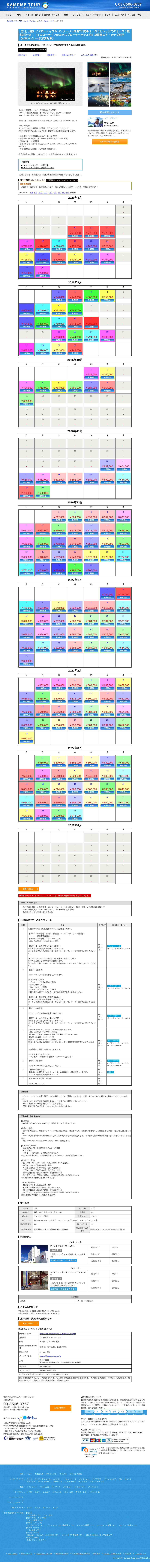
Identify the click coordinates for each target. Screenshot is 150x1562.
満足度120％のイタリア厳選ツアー (100, 1535)
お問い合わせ (28, 889)
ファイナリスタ (140, 1553)
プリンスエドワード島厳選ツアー (60, 1525)
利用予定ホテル (67, 55)
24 (42, 258)
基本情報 (56, 1250)
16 (26, 245)
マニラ (37, 1492)
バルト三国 (44, 1487)
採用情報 (128, 1553)
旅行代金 (21, 55)
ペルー (29, 1474)
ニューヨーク (70, 1482)
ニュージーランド (93, 15)
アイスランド (93, 1487)
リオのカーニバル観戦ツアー (47, 1535)
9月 (35, 193)
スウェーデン (80, 1487)
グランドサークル (97, 1482)
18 (59, 245)
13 (91, 232)
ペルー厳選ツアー (34, 1515)
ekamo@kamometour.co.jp (50, 1356)
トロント (128, 1479)
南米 (19, 15)
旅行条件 (50, 55)
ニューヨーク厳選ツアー (106, 1525)
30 (26, 272)
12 (75, 232)
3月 (63, 193)
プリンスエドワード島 (113, 1479)
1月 (55, 193)
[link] (90, 1450)
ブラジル (63, 1474)
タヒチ (107, 15)
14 (107, 232)
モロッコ (46, 1508)
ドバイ (29, 1508)
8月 (31, 193)
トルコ (37, 1508)
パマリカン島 (94, 1492)
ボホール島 (68, 1492)
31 (42, 272)
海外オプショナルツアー (36, 1540)
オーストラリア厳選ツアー (72, 1535)
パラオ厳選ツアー (34, 1530)
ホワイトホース (44, 1482)
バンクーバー (84, 1479)
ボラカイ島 (56, 1492)
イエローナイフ (70, 1479)
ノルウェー (67, 1487)
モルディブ (119, 15)
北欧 (66, 15)
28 (107, 258)
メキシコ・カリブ (33, 15)
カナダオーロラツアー (35, 1525)
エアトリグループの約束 (112, 1553)
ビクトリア (31, 1482)
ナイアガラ (96, 1479)
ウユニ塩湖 (39, 1474)
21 (107, 245)
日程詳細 (36, 55)
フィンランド (32, 1487)
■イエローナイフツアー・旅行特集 (34, 165)
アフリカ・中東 (134, 15)
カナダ (29, 1479)
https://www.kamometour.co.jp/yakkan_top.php (58, 1334)
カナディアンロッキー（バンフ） (48, 1479)
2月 (59, 193)
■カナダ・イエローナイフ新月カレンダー (37, 168)
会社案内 (96, 1553)
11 (26, 400)
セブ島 (29, 1492)
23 (26, 258)
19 (75, 245)
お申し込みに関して (88, 55)
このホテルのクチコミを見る (63, 1260)
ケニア (55, 1508)
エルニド (46, 1492)
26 (75, 258)
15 (59, 323)
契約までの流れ (26, 1553)
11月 (45, 193)
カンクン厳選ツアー (35, 1520)
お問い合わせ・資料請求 (81, 1553)
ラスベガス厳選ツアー (85, 1525)
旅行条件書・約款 (61, 1553)
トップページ (12, 1553)
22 (59, 336)
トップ (9, 15)
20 (91, 245)
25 (59, 258)
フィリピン (77, 15)
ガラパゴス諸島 (75, 1474)
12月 (50, 193)
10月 (40, 193)
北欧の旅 (30, 1535)
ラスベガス (82, 1482)
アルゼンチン (51, 1474)
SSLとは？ (90, 1456)
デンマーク (56, 1487)
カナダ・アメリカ (51, 15)
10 (91, 529)
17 (42, 245)
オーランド (57, 1482)
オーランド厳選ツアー (128, 1525)
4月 (67, 193)
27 (91, 258)
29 (59, 349)
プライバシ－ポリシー (44, 1553)
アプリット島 (81, 1492)
